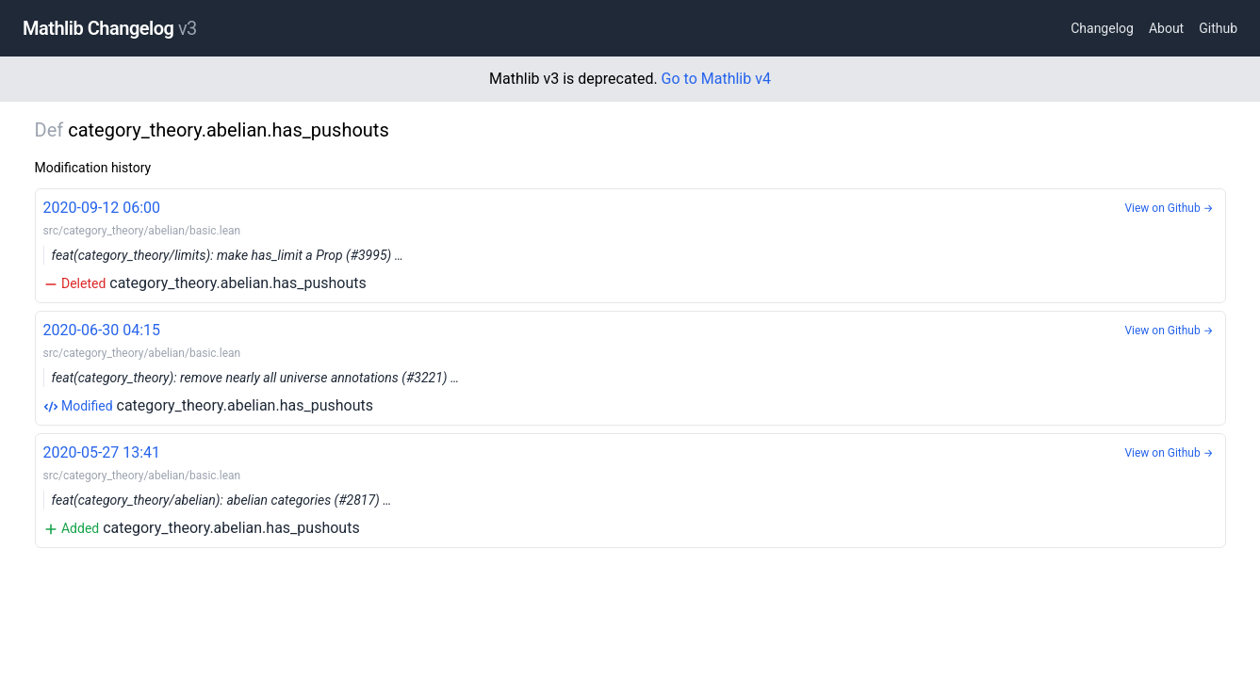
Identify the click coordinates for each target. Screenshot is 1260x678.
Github (1218, 28)
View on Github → (1168, 208)
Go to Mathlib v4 (716, 79)
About (1166, 28)
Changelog (1102, 28)
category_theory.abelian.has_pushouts (630, 244)
